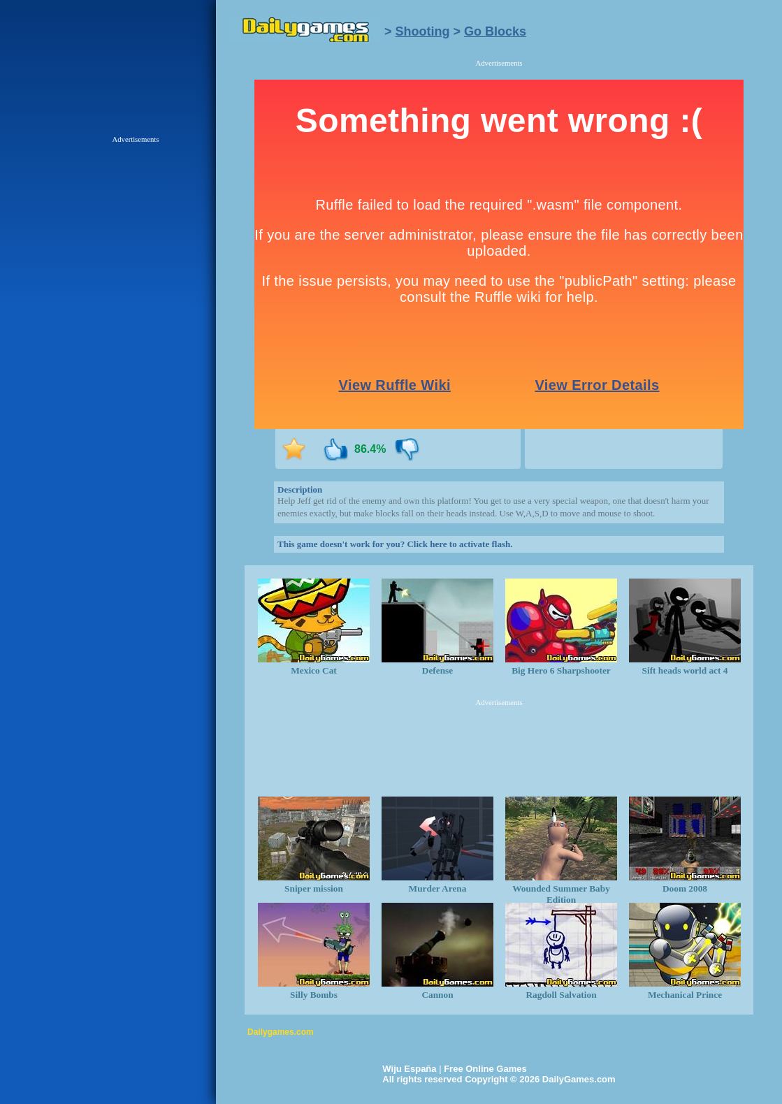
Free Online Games (485, 1068)
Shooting (423, 31)
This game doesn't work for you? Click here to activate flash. (394, 544)
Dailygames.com (280, 1032)
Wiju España (409, 1068)
